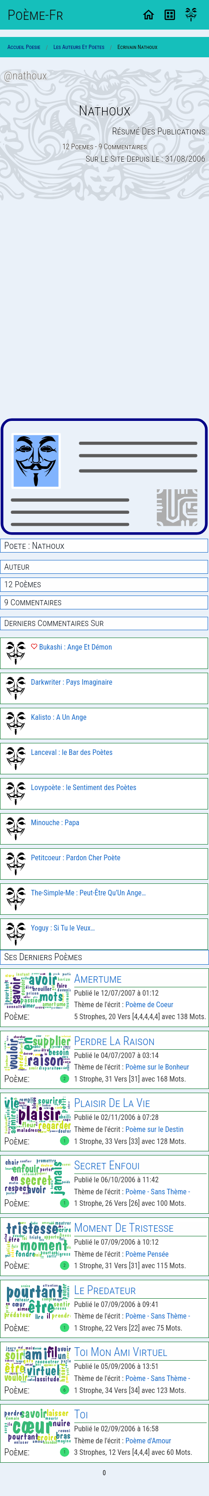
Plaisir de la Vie (112, 1103)
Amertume (98, 978)
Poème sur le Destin (154, 1129)
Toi (81, 1414)
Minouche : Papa (55, 822)
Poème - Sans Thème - (157, 1191)
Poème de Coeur (149, 1004)
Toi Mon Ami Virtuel (120, 1352)
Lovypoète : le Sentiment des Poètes (84, 787)
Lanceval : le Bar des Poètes (72, 752)
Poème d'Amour (148, 1440)
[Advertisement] (104, 309)
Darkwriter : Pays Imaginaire (72, 682)
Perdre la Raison (114, 1041)
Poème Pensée (147, 1254)
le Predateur (105, 1290)
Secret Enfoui (107, 1165)
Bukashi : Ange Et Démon (71, 647)
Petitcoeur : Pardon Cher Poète (75, 857)
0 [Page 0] (104, 1473)
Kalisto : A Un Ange (58, 717)
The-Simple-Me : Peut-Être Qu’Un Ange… (88, 892)
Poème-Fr (35, 15)
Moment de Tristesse (124, 1228)
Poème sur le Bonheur (157, 1067)
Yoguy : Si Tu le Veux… (63, 928)
